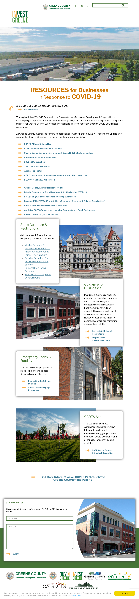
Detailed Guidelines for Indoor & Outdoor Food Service (36, 261)
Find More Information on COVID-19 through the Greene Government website (72, 478)
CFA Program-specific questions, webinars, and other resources (55, 175)
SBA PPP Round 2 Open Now (37, 144)
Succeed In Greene (98, 17)
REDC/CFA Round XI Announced (39, 180)
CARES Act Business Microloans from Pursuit (46, 206)
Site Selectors (36, 17)
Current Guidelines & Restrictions (102, 332)
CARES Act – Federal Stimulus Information (102, 451)
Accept (124, 593)
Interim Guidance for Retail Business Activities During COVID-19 (55, 192)
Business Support (53, 17)
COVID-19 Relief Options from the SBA (43, 148)
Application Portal (33, 171)
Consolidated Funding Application (40, 157)
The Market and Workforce (75, 17)
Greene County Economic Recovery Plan (43, 188)
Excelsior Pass (31, 109)
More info (77, 595)
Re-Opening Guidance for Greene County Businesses (50, 197)
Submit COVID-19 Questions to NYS (41, 214)
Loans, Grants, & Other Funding (39, 382)
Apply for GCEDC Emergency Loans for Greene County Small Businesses (59, 210)
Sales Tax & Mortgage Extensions (39, 388)
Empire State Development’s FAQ (101, 339)
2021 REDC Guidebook (35, 162)
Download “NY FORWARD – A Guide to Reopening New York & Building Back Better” (64, 201)
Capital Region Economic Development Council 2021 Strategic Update (58, 153)
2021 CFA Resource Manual (37, 166)
